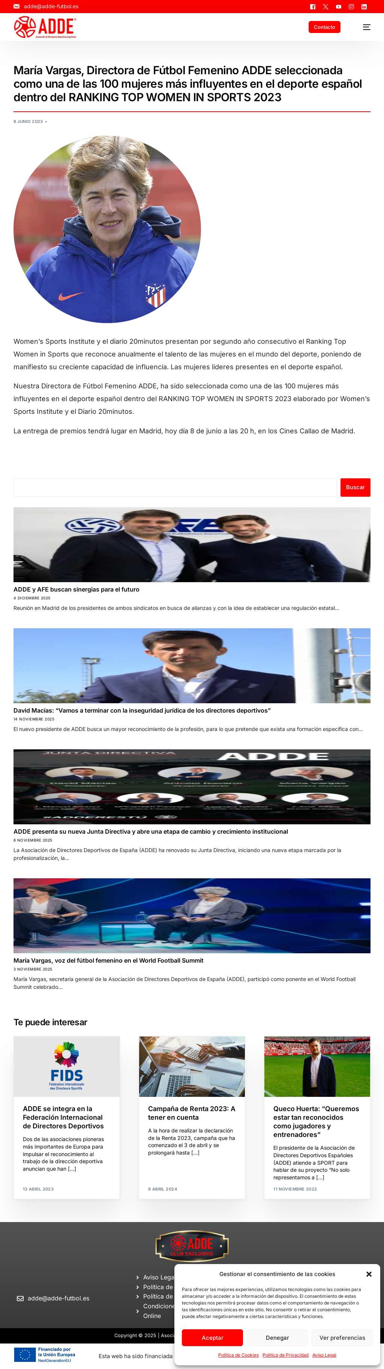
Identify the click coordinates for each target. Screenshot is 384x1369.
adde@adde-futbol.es (58, 1298)
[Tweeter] (325, 6)
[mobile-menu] (362, 27)
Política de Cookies (238, 1355)
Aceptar (213, 1337)
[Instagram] (351, 6)
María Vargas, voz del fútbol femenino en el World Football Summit (109, 960)
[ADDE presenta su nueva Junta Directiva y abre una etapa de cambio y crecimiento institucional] (192, 786)
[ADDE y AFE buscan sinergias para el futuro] (192, 544)
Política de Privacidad (285, 1355)
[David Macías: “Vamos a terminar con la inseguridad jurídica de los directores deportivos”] (192, 665)
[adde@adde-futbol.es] (20, 1299)
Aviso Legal (324, 1355)
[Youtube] (338, 6)
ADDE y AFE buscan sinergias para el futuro (77, 589)
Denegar (277, 1337)
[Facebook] (312, 6)
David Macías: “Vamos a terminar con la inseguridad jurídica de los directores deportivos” (142, 710)
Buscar (355, 487)
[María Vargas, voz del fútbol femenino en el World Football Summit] (192, 915)
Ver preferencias (342, 1337)
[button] (369, 1274)
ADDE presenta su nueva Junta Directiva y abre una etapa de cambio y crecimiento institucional (151, 831)
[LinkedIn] (364, 6)
